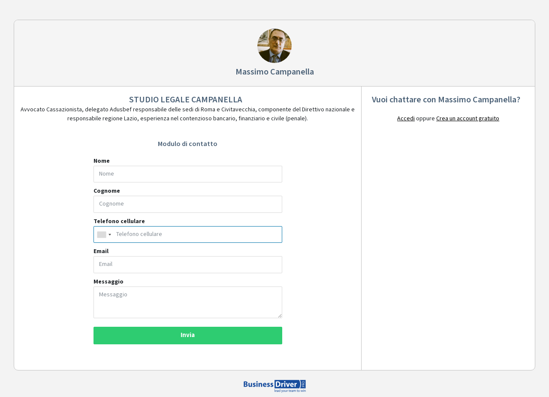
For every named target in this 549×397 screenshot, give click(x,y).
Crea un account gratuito (467, 118)
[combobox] (104, 235)
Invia (188, 335)
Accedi (406, 118)
